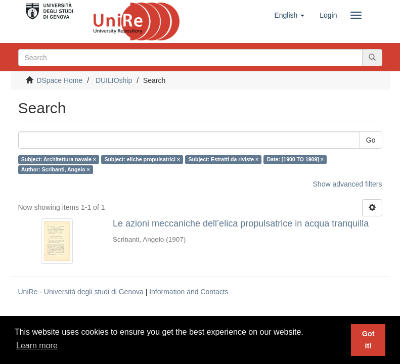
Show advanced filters (347, 184)
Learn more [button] (37, 345)
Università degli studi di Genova (94, 292)
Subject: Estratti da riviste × (224, 159)
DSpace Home (59, 80)
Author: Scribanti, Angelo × (55, 169)
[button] (289, 15)
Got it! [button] (368, 340)
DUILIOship (114, 80)
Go (371, 140)
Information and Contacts (188, 292)
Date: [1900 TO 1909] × (295, 159)
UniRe (28, 292)
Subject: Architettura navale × (58, 159)
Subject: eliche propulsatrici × (142, 159)
